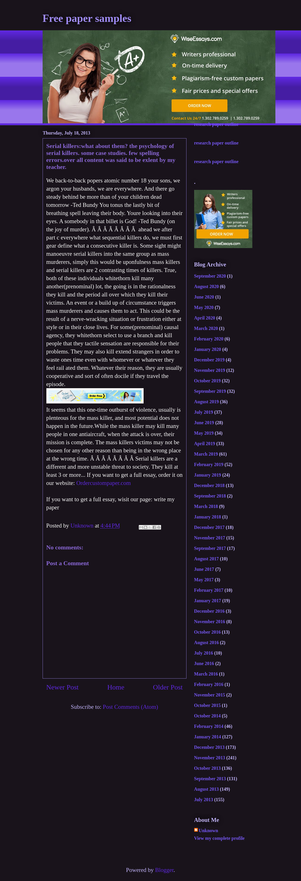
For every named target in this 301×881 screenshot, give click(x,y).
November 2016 (209, 621)
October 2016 (207, 632)
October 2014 (207, 715)
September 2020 (210, 276)
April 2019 (204, 443)
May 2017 (204, 579)
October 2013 (207, 768)
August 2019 (206, 401)
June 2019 (204, 422)
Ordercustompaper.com (103, 483)
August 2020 (206, 286)
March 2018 (206, 506)
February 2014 (208, 726)
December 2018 (209, 485)
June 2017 (204, 569)
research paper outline (216, 124)
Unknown (208, 830)
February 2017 (208, 590)
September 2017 (210, 548)
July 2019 (203, 412)
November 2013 (209, 757)
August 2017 (206, 558)
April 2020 (204, 317)
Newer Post (62, 687)
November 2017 (209, 537)
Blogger (164, 870)
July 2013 (203, 799)
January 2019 (207, 474)
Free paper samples (87, 18)
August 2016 (206, 642)
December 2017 (209, 527)
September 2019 (210, 391)
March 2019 (206, 454)
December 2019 (209, 359)
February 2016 (208, 684)
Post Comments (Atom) (130, 707)
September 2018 (210, 495)
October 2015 (207, 705)
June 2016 (204, 663)
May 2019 (204, 433)
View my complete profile (219, 838)
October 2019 (207, 380)
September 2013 (210, 778)
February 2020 (208, 338)
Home (115, 687)
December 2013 (209, 747)
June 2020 (204, 296)
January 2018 (207, 516)
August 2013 (206, 789)
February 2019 (208, 464)
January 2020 (207, 349)
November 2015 (209, 694)
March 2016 (206, 673)
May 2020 (204, 307)
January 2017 (207, 600)
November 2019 (209, 370)
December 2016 (209, 611)
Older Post (168, 687)
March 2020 (206, 328)
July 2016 (203, 653)
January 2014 (207, 736)
